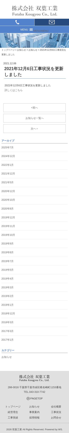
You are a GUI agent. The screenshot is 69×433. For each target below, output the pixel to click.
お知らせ (6, 357)
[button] (40, 30)
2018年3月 (7, 322)
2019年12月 (8, 217)
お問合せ (56, 417)
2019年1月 (7, 304)
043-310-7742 (37, 391)
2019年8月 (7, 252)
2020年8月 (7, 208)
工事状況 (56, 412)
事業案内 (34, 412)
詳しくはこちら (14, 90)
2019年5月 (7, 269)
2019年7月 (7, 261)
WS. (60, 429)
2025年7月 (7, 147)
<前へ (34, 107)
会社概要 (56, 406)
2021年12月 (8, 173)
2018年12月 (8, 313)
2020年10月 (8, 199)
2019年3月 (7, 287)
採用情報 (34, 417)
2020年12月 (8, 191)
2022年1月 (7, 164)
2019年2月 (7, 296)
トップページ (13, 406)
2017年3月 (7, 331)
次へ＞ (34, 128)
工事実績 (13, 417)
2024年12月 (8, 156)
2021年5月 (7, 182)
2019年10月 (8, 234)
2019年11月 (8, 226)
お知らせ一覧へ (35, 118)
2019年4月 (7, 278)
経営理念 (13, 412)
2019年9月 (7, 243)
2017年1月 (7, 339)
